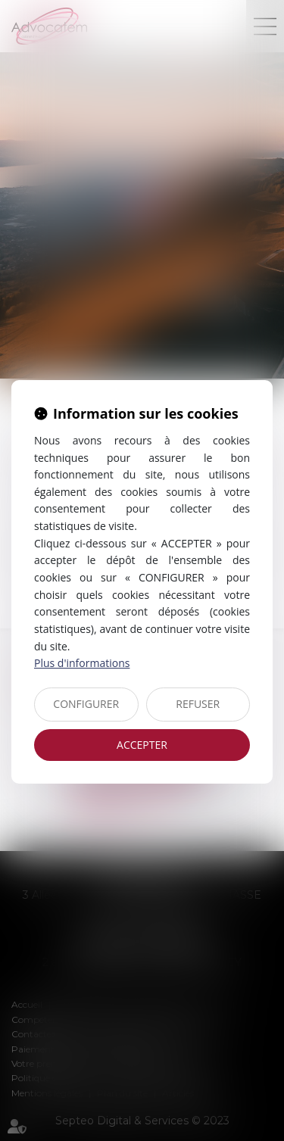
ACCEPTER (142, 744)
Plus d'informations (82, 663)
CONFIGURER (86, 704)
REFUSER (198, 704)
